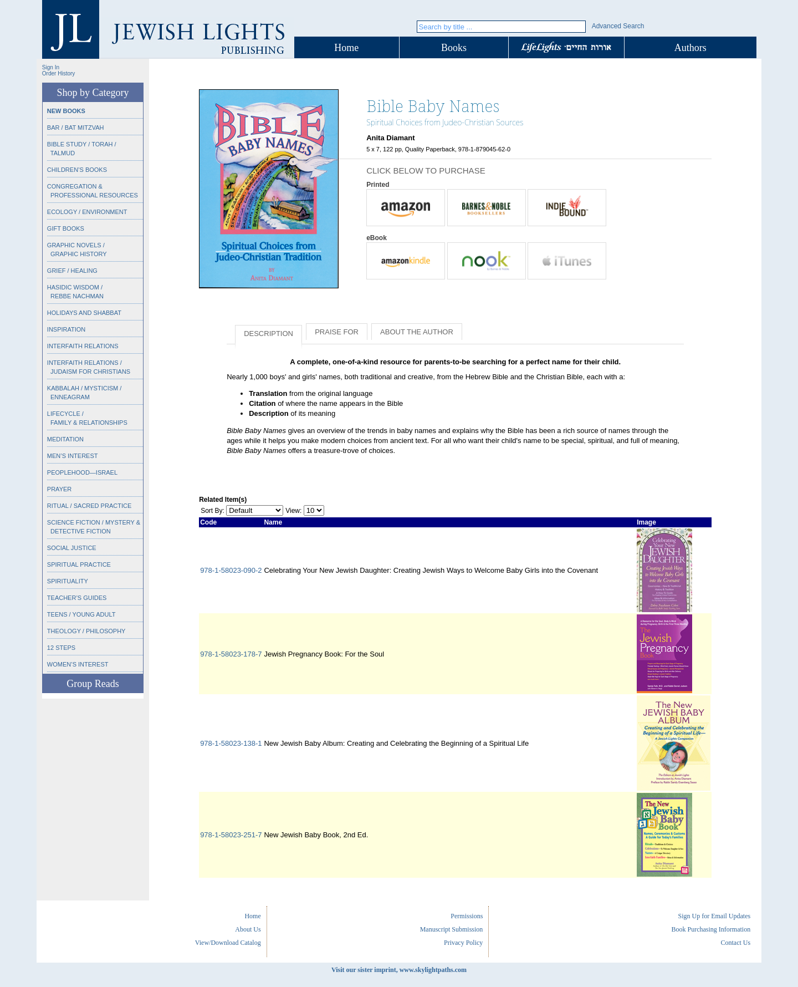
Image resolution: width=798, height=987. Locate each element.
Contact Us (735, 943)
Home (346, 47)
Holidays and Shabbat (84, 312)
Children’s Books (77, 169)
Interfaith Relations (83, 346)
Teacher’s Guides (77, 597)
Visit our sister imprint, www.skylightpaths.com (399, 970)
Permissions (467, 916)
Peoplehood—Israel (82, 472)
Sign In (50, 67)
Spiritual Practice (79, 564)
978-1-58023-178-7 (231, 654)
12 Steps (61, 647)
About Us (247, 929)
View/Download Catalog (228, 943)
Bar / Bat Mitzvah (75, 127)
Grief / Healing (72, 270)
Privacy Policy (463, 943)
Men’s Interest (72, 455)
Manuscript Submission (451, 929)
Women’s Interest (78, 664)
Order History (58, 73)
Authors (690, 47)
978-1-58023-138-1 (231, 743)
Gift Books (65, 228)
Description (268, 333)
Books (454, 47)
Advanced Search (618, 26)
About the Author (416, 332)
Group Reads (92, 683)
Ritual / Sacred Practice (89, 505)
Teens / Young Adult (81, 614)
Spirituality (67, 581)
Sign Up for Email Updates (714, 916)
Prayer (59, 489)
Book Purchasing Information (710, 929)
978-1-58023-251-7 (231, 835)
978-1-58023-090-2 (231, 570)
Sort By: (212, 511)
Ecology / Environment (87, 211)
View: (293, 511)
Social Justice (71, 548)
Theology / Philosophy (86, 631)
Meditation (65, 439)
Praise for (337, 332)
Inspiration (66, 329)
